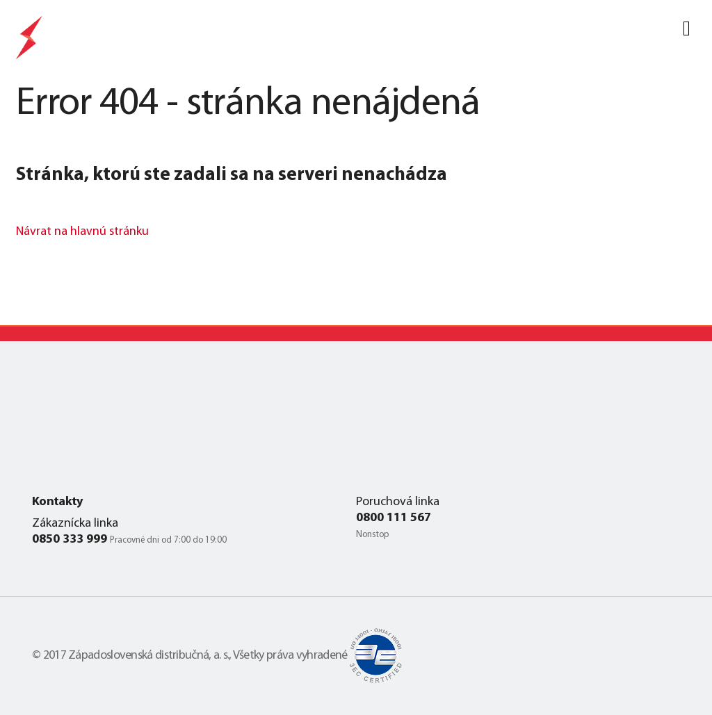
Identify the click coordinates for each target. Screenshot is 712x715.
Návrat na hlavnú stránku (82, 231)
